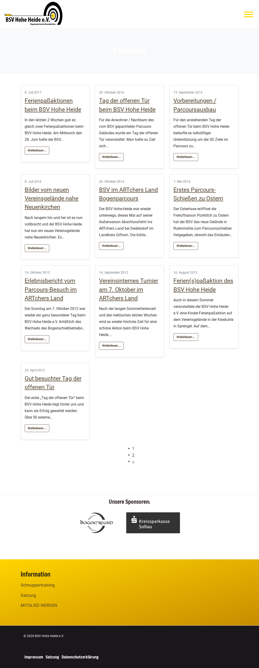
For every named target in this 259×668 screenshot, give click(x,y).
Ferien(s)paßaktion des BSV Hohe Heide (203, 285)
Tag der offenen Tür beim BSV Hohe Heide (127, 105)
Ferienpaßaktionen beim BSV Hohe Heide (53, 105)
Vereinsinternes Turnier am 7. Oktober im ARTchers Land (128, 289)
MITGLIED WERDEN (39, 605)
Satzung (28, 595)
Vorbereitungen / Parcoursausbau (194, 105)
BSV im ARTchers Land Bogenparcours (128, 194)
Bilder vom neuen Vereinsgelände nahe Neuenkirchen (51, 198)
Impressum (33, 657)
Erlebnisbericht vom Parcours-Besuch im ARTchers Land (51, 289)
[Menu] (248, 15)
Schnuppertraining (38, 585)
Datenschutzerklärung (80, 657)
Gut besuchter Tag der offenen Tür (53, 382)
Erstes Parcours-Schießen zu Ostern (198, 194)
